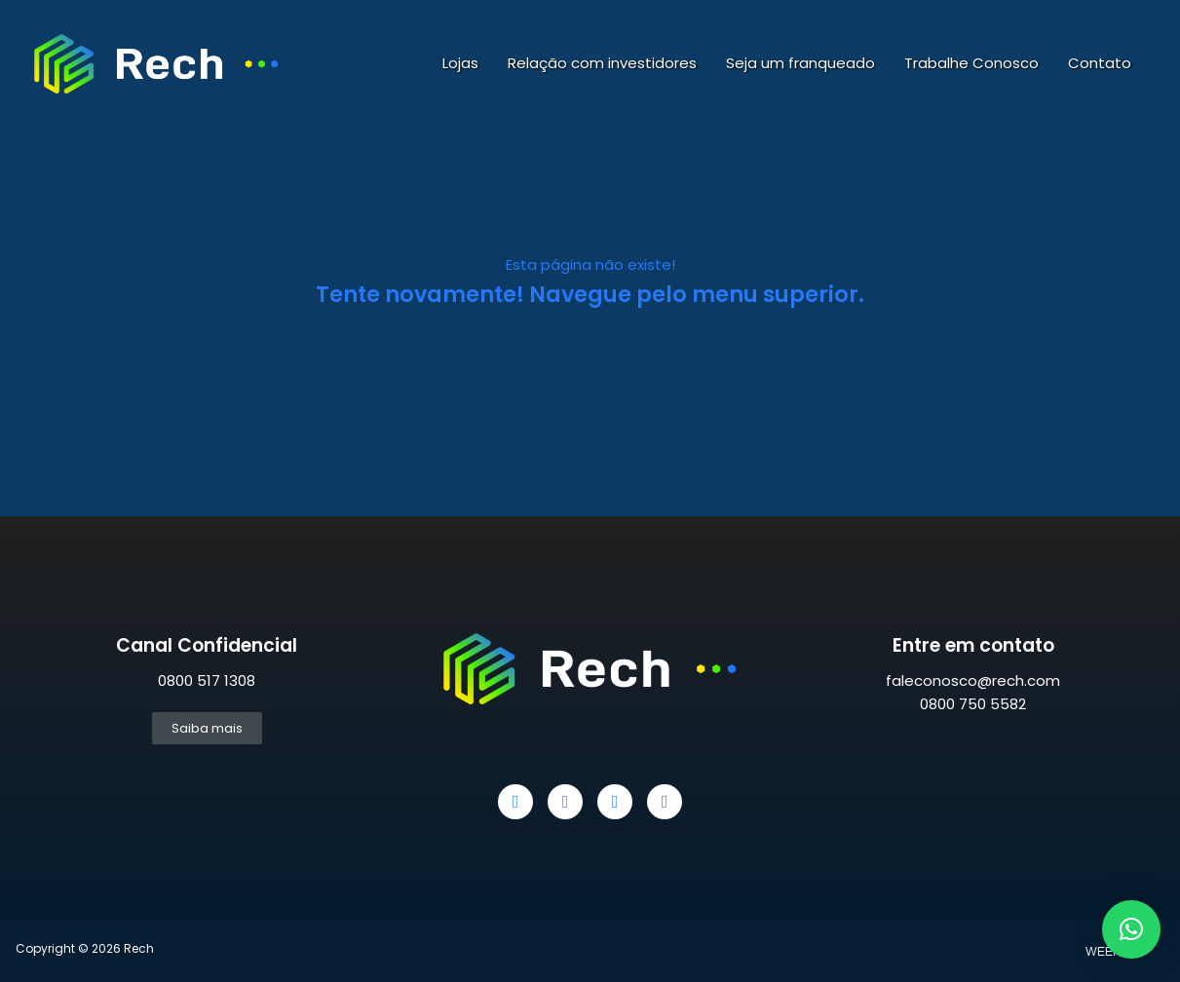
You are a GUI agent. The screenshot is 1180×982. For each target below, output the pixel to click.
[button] (1131, 929)
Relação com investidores (602, 63)
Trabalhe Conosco (971, 63)
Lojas (460, 63)
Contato (1099, 63)
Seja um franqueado (800, 63)
